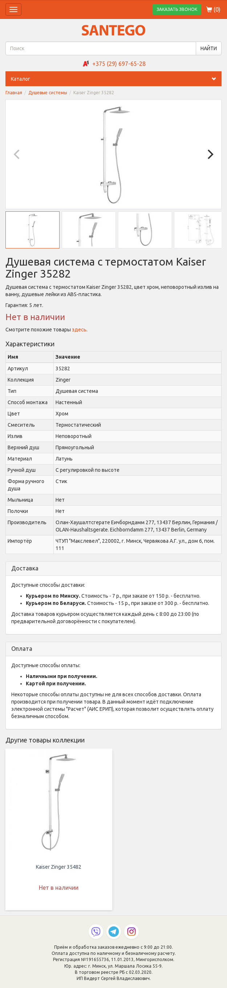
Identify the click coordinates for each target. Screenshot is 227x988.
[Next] (210, 154)
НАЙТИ (208, 48)
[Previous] (17, 154)
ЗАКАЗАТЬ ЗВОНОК (177, 9)
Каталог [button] (116, 79)
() (213, 9)
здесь (79, 329)
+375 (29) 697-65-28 (119, 63)
